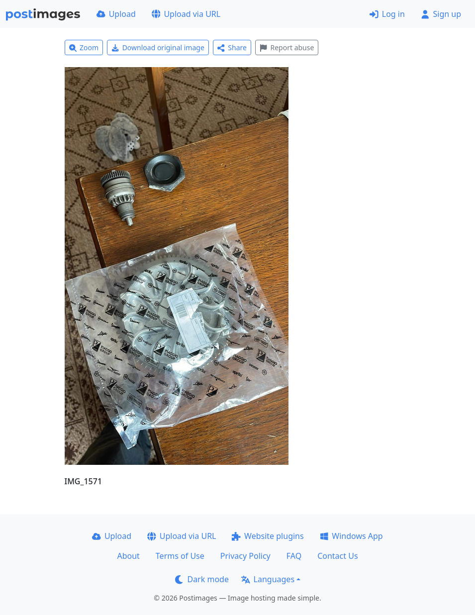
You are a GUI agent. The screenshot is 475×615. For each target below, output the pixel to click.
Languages (267, 579)
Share (232, 47)
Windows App (351, 535)
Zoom (84, 47)
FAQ (293, 555)
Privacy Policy (245, 555)
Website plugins (267, 535)
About (128, 555)
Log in (387, 13)
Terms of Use (180, 555)
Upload (116, 13)
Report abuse (287, 47)
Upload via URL (186, 13)
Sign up (441, 13)
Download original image (157, 47)
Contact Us (337, 555)
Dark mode (202, 579)
